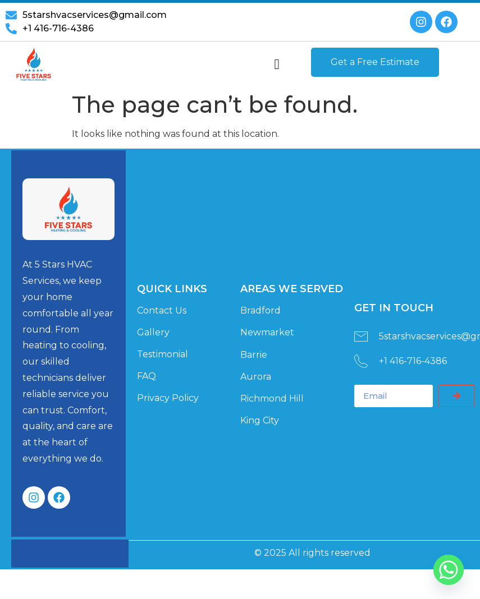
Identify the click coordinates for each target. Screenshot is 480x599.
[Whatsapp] (448, 570)
